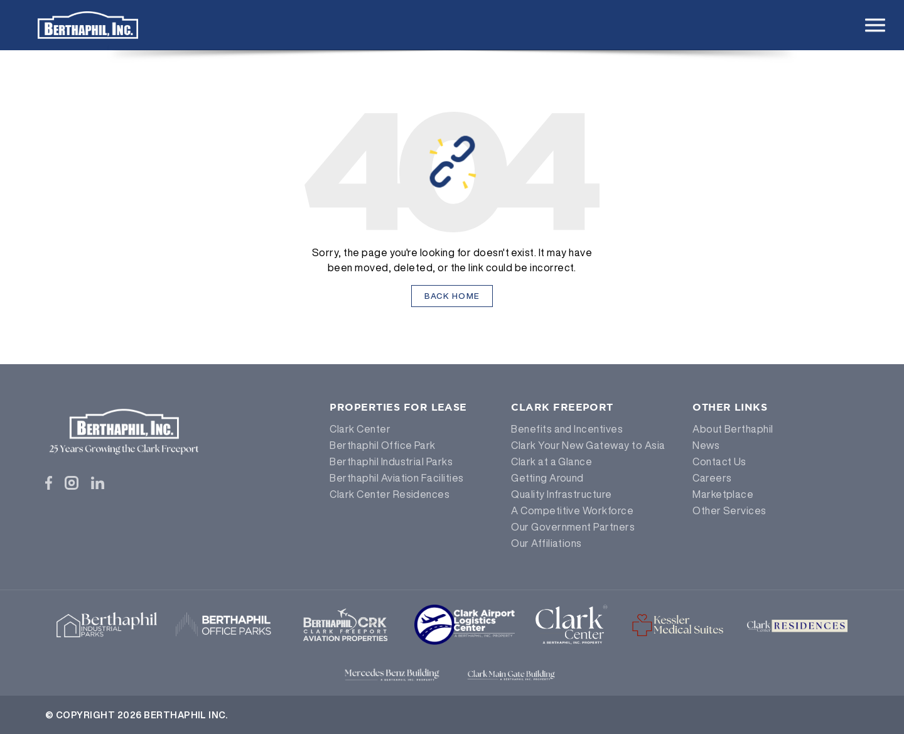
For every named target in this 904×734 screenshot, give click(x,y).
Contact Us (719, 461)
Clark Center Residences (389, 494)
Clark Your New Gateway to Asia (588, 445)
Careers (711, 478)
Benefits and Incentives (567, 429)
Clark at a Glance (551, 461)
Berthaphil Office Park (383, 445)
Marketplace (722, 494)
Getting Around (547, 478)
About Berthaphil (732, 429)
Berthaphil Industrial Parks (391, 461)
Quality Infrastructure (561, 494)
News (705, 445)
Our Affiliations (546, 543)
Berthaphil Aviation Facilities (396, 478)
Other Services (729, 510)
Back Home (452, 296)
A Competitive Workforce (572, 510)
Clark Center (360, 429)
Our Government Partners (573, 527)
